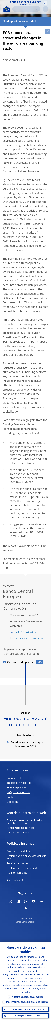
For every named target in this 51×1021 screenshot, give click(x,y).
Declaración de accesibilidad (23, 868)
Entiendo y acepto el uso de (28, 1009)
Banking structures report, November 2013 (28, 744)
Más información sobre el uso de (27, 1001)
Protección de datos (18, 851)
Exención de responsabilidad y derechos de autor (24, 822)
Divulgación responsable (21, 832)
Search (36, 9)
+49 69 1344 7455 (25, 632)
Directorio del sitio (17, 880)
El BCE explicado (16, 787)
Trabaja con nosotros (19, 782)
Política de (17, 863)
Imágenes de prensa (18, 792)
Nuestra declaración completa (27, 996)
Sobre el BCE (14, 778)
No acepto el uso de (27, 1015)
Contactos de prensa (20, 662)
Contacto (12, 797)
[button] (45, 3)
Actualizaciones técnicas (21, 827)
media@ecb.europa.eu (28, 638)
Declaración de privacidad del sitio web (26, 857)
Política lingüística (17, 872)
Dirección (12, 801)
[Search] (24, 9)
